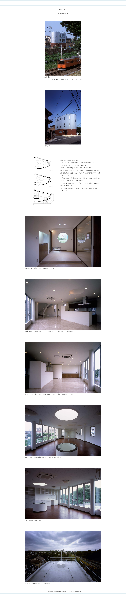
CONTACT (76, 3)
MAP (89, 3)
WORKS (37, 3)
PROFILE (63, 3)
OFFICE (50, 3)
